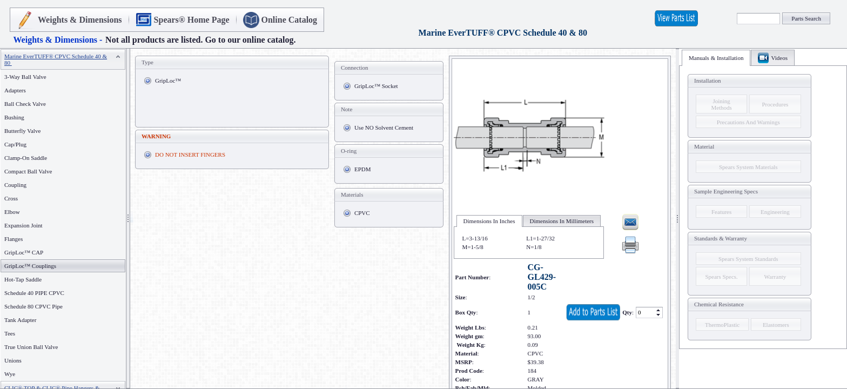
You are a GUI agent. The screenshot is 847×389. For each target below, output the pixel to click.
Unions (13, 360)
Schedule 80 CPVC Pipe (33, 306)
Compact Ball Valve (28, 171)
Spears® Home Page (192, 19)
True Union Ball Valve (31, 347)
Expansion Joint (23, 225)
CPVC (362, 213)
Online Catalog (289, 19)
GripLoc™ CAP (23, 252)
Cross (11, 198)
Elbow (12, 212)
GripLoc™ (168, 80)
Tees (9, 333)
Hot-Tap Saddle (23, 279)
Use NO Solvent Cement (383, 127)
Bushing (14, 117)
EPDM (362, 169)
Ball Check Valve (25, 103)
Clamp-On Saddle (25, 158)
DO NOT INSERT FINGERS (190, 154)
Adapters (15, 90)
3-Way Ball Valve (25, 76)
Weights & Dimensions (80, 19)
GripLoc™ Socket (376, 86)
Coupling (15, 185)
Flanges (15, 239)
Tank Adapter (20, 320)
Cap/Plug (15, 144)
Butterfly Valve (22, 131)
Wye (9, 374)
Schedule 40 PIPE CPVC (34, 293)
